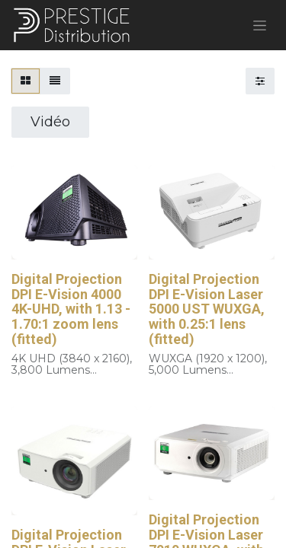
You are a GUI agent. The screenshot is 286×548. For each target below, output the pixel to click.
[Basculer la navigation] (260, 25)
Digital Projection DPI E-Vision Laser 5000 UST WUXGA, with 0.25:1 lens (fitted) (207, 309)
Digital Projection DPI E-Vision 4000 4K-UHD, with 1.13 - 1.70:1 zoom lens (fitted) (70, 309)
